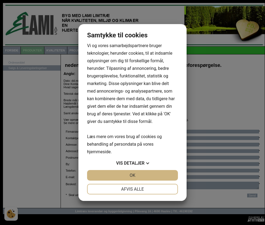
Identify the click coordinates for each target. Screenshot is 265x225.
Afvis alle (132, 189)
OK (132, 175)
